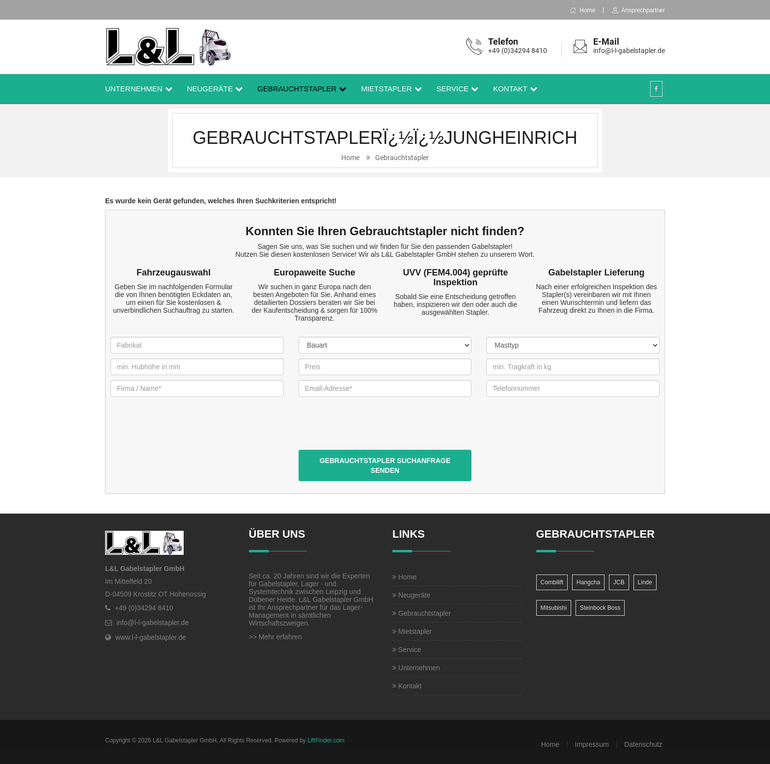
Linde (645, 582)
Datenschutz (643, 744)
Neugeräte (210, 88)
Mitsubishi (554, 607)
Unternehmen (134, 88)
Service (453, 88)
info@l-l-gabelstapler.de (629, 51)
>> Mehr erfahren (275, 637)
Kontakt (510, 88)
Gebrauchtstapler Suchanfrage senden (385, 465)
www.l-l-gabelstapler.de (150, 637)
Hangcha (588, 582)
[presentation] (373, 430)
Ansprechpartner (638, 10)
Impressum (592, 744)
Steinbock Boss (600, 607)
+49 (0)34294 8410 (517, 51)
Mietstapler (386, 88)
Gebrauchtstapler (296, 88)
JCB (619, 582)
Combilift (552, 582)
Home (582, 10)
